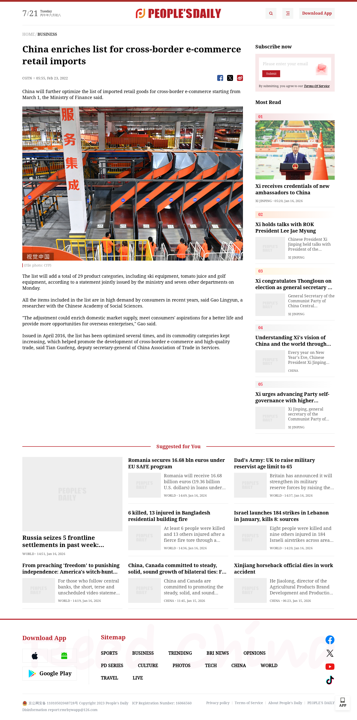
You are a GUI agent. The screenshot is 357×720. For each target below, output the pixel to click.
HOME (28, 34)
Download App (317, 13)
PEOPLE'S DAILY (321, 703)
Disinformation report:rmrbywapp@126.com (59, 710)
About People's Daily (285, 703)
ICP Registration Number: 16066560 (162, 703)
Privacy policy (218, 703)
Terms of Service (249, 703)
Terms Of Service (316, 86)
